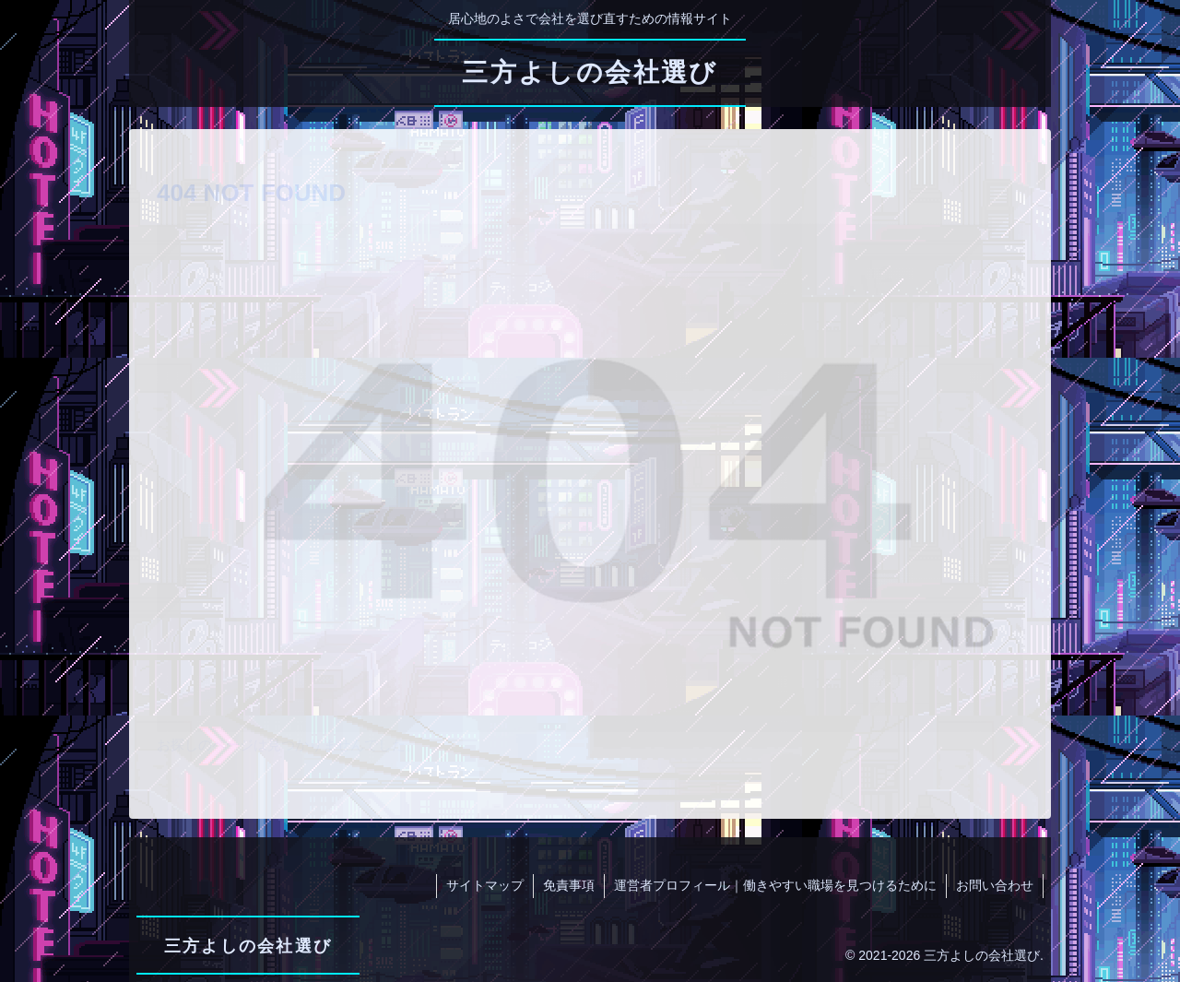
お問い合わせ (994, 885)
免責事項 (569, 885)
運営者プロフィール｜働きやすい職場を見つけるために (775, 885)
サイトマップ (485, 885)
